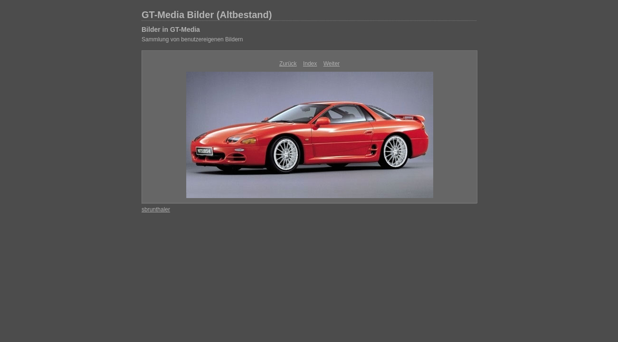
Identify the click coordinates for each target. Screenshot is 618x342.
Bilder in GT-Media (171, 29)
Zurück (288, 63)
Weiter (331, 63)
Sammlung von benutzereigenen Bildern (192, 39)
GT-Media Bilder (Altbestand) (207, 15)
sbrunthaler (156, 209)
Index (310, 63)
